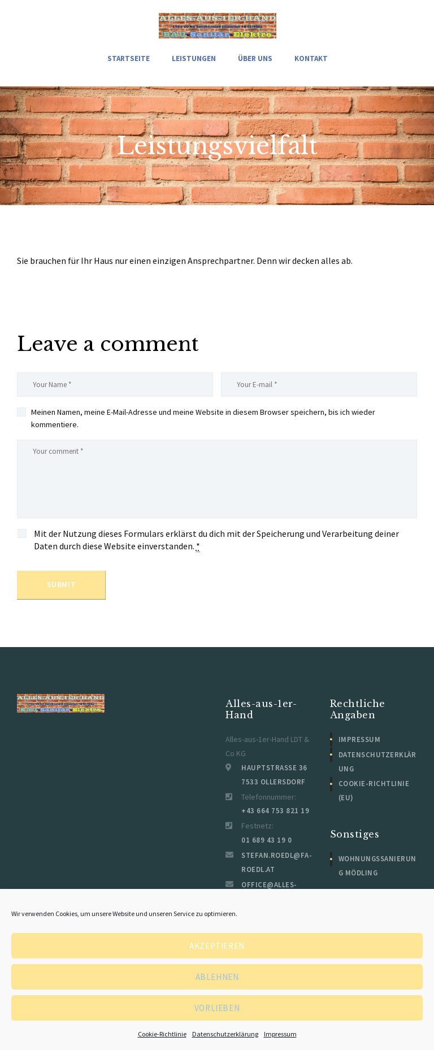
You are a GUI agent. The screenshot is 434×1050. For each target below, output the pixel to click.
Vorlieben (217, 1008)
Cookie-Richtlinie (162, 1034)
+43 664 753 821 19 (270, 817)
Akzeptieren (217, 945)
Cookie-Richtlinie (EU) (377, 790)
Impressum (280, 1034)
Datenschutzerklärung (225, 1034)
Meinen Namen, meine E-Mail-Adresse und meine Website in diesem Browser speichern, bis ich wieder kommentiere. (203, 420)
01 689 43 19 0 (262, 845)
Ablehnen (217, 976)
